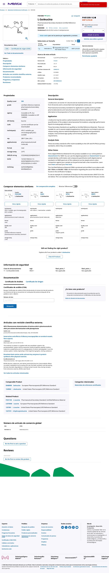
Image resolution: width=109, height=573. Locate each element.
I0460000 (9, 385)
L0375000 (9, 404)
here (53, 164)
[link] (11, 527)
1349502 (8, 389)
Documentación (8, 72)
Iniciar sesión (44, 35)
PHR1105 (9, 400)
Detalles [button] (89, 26)
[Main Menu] (4, 4)
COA (6, 49)
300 (22, 101)
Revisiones (7, 82)
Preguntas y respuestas (11, 80)
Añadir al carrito (93, 35)
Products (2, 10)
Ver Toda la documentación (13, 53)
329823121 (56, 69)
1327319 (8, 411)
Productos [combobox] (31, 4)
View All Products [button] (54, 257)
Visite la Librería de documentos (75, 298)
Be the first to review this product (18, 459)
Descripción (7, 63)
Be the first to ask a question (15, 444)
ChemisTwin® (53, 156)
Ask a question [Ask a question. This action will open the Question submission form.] (63, 28)
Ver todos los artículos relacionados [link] (16, 373)
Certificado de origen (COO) (21, 49)
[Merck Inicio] (15, 4)
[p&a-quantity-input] (93, 30)
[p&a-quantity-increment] (103, 30)
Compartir (75, 16)
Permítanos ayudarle (89, 56)
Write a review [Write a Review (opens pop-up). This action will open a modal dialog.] (53, 28)
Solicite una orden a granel (93, 39)
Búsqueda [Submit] (10, 306)
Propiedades (7, 61)
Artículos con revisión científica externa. (17, 74)
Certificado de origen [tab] (34, 282)
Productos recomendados (12, 77)
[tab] (4, 10)
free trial (69, 164)
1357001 (8, 407)
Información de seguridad (12, 69)
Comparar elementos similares (14, 66)
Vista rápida (16, 204)
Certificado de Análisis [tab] (14, 282)
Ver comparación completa (45, 186)
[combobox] (57, 4)
